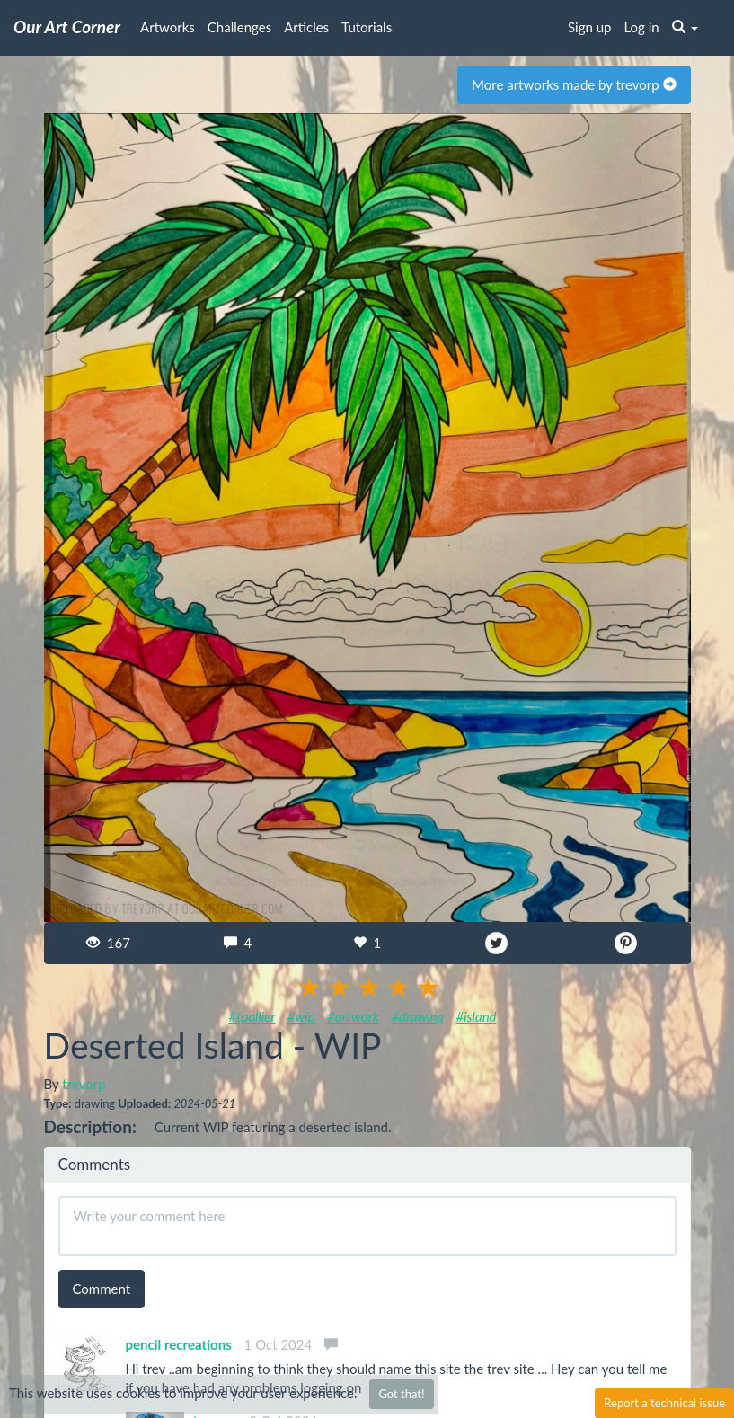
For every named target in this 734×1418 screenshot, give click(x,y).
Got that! (401, 1394)
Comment (102, 1289)
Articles (306, 27)
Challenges (239, 27)
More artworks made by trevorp (574, 84)
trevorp (83, 1084)
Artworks (167, 27)
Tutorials (366, 27)
